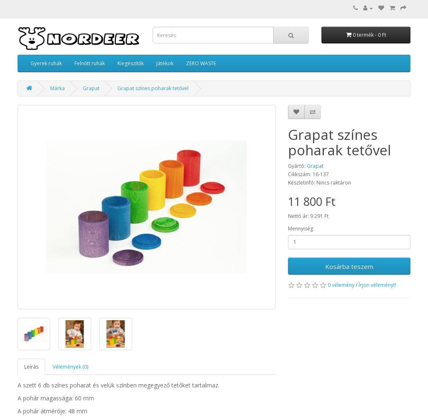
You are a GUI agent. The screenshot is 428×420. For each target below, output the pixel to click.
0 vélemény (341, 284)
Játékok (164, 63)
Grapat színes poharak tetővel (153, 88)
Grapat (91, 88)
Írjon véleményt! (377, 284)
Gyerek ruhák (46, 63)
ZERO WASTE (201, 63)
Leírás (31, 366)
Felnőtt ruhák (89, 63)
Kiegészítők (130, 63)
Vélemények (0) (70, 366)
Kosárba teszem (349, 266)
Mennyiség (300, 228)
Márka (57, 88)
